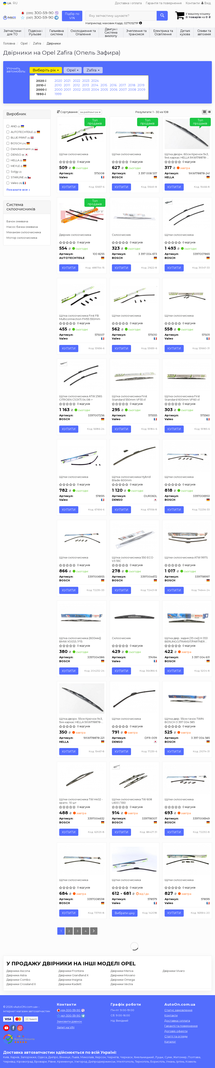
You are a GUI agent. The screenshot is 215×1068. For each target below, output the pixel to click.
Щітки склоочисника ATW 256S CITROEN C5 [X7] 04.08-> (80, 397)
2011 (67, 85)
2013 (85, 85)
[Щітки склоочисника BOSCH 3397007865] (187, 214)
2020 (58, 81)
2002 (77, 90)
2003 (86, 90)
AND (15, 126)
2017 (122, 85)
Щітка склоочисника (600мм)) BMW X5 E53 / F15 (80, 639)
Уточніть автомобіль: (16, 69)
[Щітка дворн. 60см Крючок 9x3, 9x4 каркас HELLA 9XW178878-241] (187, 133)
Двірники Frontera (71, 970)
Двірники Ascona (18, 970)
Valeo (18, 183)
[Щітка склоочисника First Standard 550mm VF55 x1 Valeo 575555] (134, 375)
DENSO (17, 154)
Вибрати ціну (125, 913)
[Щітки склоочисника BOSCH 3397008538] (81, 859)
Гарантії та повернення (181, 1025)
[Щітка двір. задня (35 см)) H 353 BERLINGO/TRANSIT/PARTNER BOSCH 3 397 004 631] (187, 617)
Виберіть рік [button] (46, 70)
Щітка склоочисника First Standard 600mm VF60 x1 (182, 397)
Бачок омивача (17, 221)
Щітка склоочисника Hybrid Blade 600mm (131, 478)
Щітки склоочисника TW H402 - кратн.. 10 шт (81, 801)
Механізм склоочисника (24, 232)
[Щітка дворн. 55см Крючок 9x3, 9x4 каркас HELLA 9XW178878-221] (81, 698)
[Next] (93, 931)
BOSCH (20, 143)
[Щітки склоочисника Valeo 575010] (134, 294)
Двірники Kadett (70, 984)
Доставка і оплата (128, 3)
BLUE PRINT (20, 137)
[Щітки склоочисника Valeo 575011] (187, 295)
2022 (76, 81)
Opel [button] (73, 70)
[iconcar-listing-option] (209, 112)
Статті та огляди (175, 1036)
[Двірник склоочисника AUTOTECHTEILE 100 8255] (81, 213)
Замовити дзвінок (69, 1021)
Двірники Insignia (70, 979)
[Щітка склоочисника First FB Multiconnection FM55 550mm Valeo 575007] (81, 294)
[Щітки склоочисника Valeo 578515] (81, 455)
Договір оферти (175, 1031)
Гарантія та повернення (164, 3)
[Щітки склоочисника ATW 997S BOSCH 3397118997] (187, 537)
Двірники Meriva (122, 970)
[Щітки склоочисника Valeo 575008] (81, 133)
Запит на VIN (65, 1027)
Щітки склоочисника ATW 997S (186, 557)
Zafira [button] (93, 70)
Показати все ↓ (18, 189)
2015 (104, 85)
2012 (76, 85)
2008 (132, 90)
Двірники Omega (123, 979)
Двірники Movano (123, 975)
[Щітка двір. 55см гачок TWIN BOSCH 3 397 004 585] (187, 698)
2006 (113, 90)
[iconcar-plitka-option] (204, 112)
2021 (67, 81)
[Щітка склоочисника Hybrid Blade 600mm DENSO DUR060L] (134, 455)
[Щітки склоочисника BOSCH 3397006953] (187, 456)
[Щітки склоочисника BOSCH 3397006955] (81, 537)
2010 (58, 85)
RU (15, 3)
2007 (123, 90)
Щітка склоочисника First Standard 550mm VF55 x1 (129, 397)
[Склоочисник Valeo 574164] (134, 617)
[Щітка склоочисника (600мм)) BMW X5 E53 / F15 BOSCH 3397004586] (81, 617)
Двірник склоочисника (75, 234)
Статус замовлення (178, 1010)
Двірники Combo (18, 979)
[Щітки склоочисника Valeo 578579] (134, 858)
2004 (95, 90)
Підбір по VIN (72, 16)
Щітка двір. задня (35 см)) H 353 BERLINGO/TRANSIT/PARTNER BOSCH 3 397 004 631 (186, 639)
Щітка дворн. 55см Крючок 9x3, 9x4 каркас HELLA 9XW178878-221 (81, 720)
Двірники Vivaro (174, 970)
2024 (95, 81)
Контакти (193, 3)
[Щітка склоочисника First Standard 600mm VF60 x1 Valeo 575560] (187, 375)
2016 (113, 85)
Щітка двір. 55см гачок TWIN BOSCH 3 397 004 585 (184, 720)
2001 (67, 90)
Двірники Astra (17, 975)
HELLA (16, 160)
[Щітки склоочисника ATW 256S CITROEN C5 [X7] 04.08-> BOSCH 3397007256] (81, 375)
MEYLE (16, 166)
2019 (141, 85)
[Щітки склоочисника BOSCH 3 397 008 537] (134, 133)
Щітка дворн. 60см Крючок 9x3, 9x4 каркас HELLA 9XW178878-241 (187, 155)
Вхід (206, 3)
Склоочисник (121, 234)
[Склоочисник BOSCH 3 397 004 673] (134, 214)
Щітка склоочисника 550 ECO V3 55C (132, 559)
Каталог (170, 1041)
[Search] (162, 16)
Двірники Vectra (122, 984)
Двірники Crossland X (21, 984)
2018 (131, 85)
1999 (58, 94)
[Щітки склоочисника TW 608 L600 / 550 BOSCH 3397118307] (134, 780)
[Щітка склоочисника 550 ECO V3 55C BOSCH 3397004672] (134, 537)
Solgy (14, 171)
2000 (59, 90)
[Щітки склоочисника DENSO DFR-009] (134, 698)
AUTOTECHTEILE (23, 132)
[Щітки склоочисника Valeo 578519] (187, 859)
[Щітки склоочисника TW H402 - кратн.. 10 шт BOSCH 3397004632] (81, 779)
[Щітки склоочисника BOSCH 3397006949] (187, 778)
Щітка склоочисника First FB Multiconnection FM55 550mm (79, 317)
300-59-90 (38, 12)
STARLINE (19, 177)
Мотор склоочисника (22, 237)
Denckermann (22, 149)
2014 (94, 85)
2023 (85, 81)
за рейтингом (90, 112)
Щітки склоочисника (73, 154)
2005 (104, 90)
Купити (69, 187)
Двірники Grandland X (74, 975)
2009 (141, 90)
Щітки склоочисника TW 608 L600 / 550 (132, 801)
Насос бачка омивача (22, 226)
